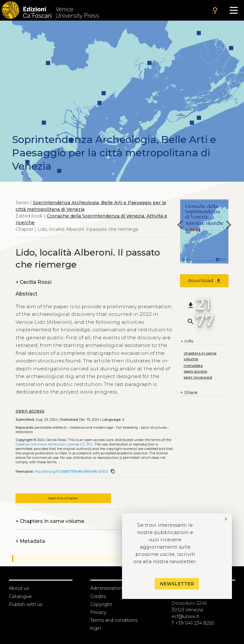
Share (189, 392)
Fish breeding (127, 428)
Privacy (98, 612)
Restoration (24, 432)
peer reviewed (198, 377)
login (95, 628)
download (204, 280)
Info (186, 341)
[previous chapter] (180, 226)
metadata (193, 365)
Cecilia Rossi (33, 282)
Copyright (101, 604)
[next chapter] (228, 226)
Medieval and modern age (91, 428)
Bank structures (154, 428)
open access (30, 411)
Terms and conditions (114, 620)
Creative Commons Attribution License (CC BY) (54, 444)
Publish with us (25, 604)
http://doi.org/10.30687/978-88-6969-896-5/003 (71, 472)
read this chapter (63, 498)
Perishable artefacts (50, 428)
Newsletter (177, 584)
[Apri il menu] (233, 10)
